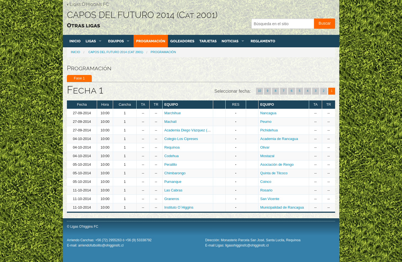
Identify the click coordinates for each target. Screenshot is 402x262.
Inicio (74, 41)
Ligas (90, 41)
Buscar (325, 23)
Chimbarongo (175, 173)
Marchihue (172, 113)
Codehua (171, 156)
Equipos (116, 41)
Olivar (264, 147)
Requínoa (172, 147)
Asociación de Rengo (277, 164)
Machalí (170, 122)
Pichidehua (269, 130)
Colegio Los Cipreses (181, 139)
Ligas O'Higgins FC (88, 4)
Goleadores (182, 41)
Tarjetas (208, 41)
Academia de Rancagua (279, 139)
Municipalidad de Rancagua (282, 207)
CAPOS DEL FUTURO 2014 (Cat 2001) (115, 52)
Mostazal (267, 156)
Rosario (266, 190)
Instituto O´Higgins (178, 207)
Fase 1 (79, 78)
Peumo (266, 122)
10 (259, 90)
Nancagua (268, 113)
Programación (150, 41)
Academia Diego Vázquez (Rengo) (191, 130)
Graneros (171, 199)
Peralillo (170, 164)
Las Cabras (173, 190)
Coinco (265, 182)
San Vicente (269, 199)
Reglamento (263, 41)
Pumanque (172, 182)
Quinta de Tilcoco (274, 173)
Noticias (230, 41)
